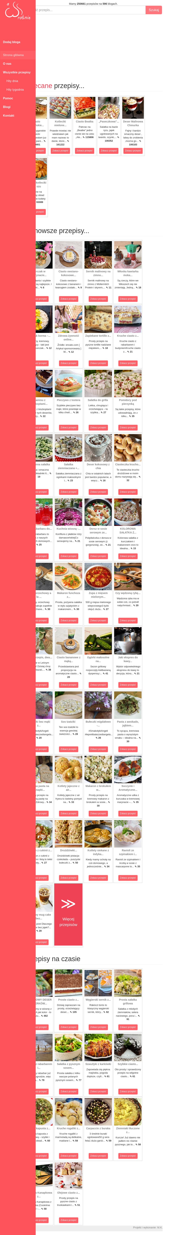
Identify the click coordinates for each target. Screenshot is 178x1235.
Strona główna (13, 55)
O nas (7, 63)
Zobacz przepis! (50, 150)
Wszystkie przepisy (17, 72)
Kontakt (8, 115)
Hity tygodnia (13, 89)
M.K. (173, 1227)
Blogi (7, 107)
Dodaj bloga (11, 42)
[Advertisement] (107, 44)
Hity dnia (10, 81)
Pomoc (8, 98)
